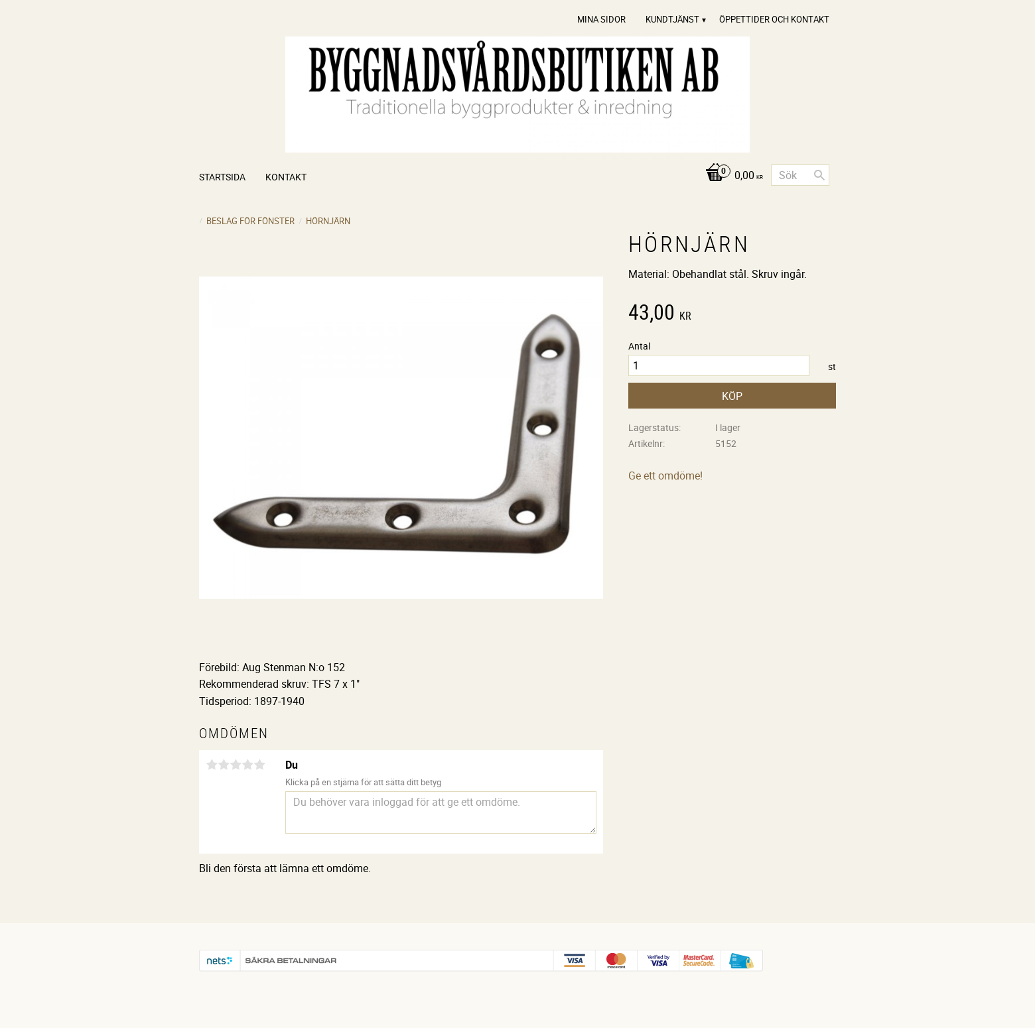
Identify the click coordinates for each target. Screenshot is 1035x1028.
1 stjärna (212, 765)
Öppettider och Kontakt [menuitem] (774, 19)
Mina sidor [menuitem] (601, 19)
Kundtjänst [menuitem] (672, 19)
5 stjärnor (259, 765)
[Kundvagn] (731, 176)
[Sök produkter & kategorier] (800, 175)
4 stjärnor (247, 765)
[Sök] (819, 175)
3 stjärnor (236, 765)
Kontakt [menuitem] (286, 176)
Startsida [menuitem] (222, 176)
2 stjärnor (224, 765)
